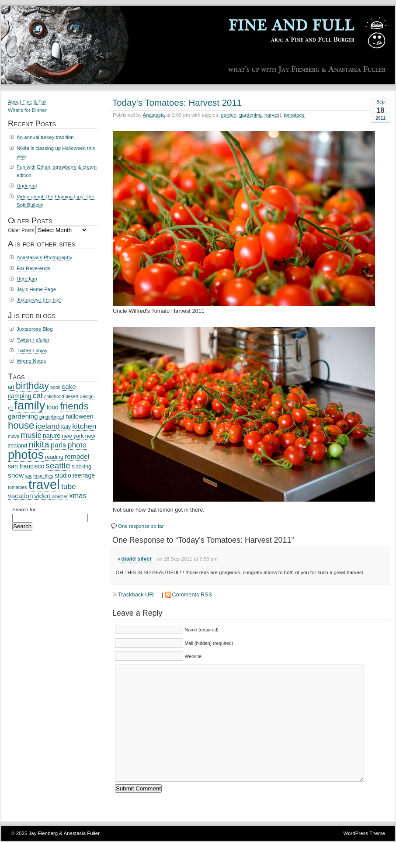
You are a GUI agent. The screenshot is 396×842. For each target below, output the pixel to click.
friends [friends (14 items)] (74, 406)
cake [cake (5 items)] (69, 386)
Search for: (24, 509)
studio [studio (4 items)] (63, 475)
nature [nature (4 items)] (51, 435)
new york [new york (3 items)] (72, 436)
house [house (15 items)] (21, 425)
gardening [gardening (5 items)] (23, 416)
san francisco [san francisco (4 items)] (26, 466)
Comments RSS (192, 594)
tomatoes (294, 115)
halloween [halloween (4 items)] (80, 416)
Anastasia (154, 115)
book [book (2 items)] (55, 387)
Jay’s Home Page (36, 289)
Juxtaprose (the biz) (39, 299)
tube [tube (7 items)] (68, 486)
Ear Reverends (33, 268)
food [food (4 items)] (52, 407)
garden (228, 115)
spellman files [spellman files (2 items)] (39, 475)
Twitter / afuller (33, 340)
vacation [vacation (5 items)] (20, 495)
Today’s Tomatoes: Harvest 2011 (177, 102)
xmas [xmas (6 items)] (78, 496)
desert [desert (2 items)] (72, 396)
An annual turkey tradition (45, 137)
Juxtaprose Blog (35, 329)
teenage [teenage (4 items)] (84, 475)
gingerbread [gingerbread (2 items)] (51, 416)
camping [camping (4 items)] (19, 395)
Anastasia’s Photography (44, 257)
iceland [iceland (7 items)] (48, 426)
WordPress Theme (364, 833)
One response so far (140, 526)
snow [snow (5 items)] (16, 475)
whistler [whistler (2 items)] (60, 496)
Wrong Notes (31, 361)
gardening (250, 115)
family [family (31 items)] (29, 405)
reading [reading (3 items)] (54, 457)
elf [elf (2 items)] (10, 407)
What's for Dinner (27, 110)
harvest (272, 115)
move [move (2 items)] (13, 436)
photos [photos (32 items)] (26, 454)
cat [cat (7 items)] (38, 395)
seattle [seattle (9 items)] (58, 465)
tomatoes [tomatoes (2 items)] (17, 487)
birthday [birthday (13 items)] (32, 386)
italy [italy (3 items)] (66, 427)
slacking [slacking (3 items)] (81, 467)
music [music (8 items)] (31, 435)
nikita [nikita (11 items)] (38, 444)
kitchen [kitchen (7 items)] (84, 426)
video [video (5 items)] (43, 495)
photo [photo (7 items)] (77, 444)
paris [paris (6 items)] (58, 445)
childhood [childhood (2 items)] (54, 396)
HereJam (27, 278)
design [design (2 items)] (87, 396)
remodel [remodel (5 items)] (77, 456)
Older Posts (21, 230)
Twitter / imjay (32, 350)
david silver (137, 559)
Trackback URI (136, 594)
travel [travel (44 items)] (44, 484)
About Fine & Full (27, 101)
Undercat (27, 185)
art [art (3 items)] (11, 387)
